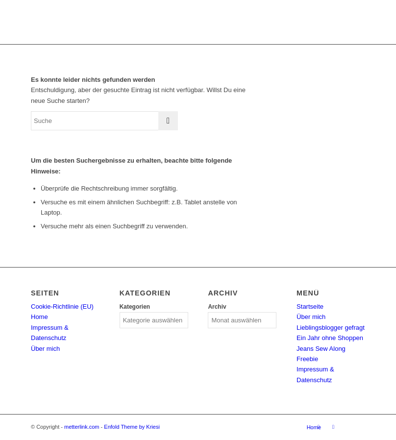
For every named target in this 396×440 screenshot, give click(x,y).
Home (39, 316)
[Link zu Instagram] (318, 426)
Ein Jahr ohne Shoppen (330, 338)
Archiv (217, 306)
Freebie (307, 359)
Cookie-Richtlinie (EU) (62, 306)
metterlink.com (81, 427)
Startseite (310, 306)
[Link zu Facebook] (333, 426)
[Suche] (104, 120)
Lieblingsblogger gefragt (331, 327)
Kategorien (135, 306)
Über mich (45, 348)
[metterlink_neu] (197, 22)
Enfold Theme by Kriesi (132, 427)
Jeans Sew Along (321, 348)
